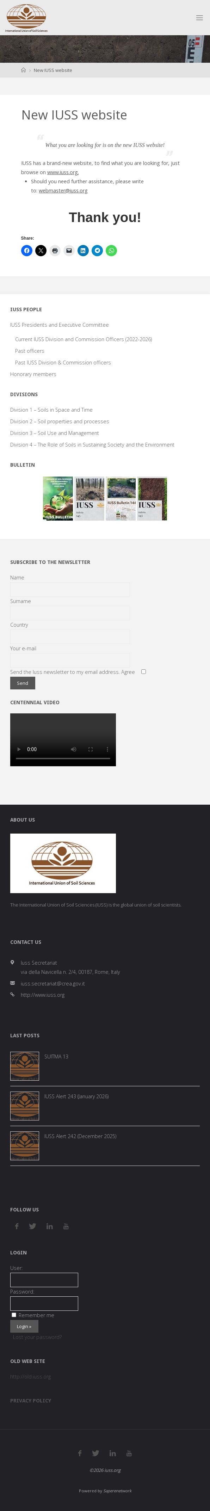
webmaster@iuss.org (63, 190)
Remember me (33, 1315)
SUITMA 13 (56, 1056)
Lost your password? (37, 1337)
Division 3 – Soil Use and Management (54, 433)
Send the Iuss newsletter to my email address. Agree (72, 672)
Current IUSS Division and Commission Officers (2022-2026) (83, 339)
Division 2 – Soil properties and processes (59, 421)
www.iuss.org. (63, 172)
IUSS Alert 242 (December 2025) (80, 1136)
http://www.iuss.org (42, 994)
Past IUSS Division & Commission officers (63, 362)
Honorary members (33, 374)
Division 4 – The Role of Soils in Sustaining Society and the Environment (92, 444)
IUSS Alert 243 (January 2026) (76, 1096)
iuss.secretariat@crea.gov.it (53, 983)
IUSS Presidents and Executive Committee (59, 324)
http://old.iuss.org (30, 1376)
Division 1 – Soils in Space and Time (51, 409)
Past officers (29, 351)
